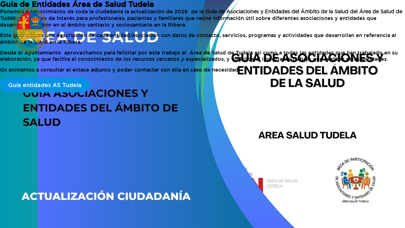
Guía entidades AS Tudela (45, 85)
